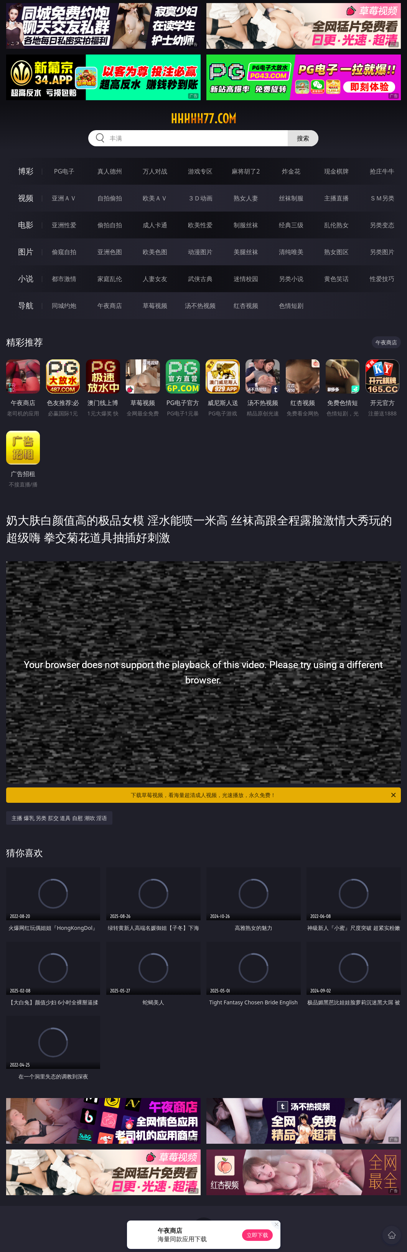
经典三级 (291, 225)
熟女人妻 (246, 198)
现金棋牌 (336, 171)
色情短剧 (291, 305)
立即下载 (257, 1235)
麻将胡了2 (246, 171)
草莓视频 (155, 305)
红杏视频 (246, 305)
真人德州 (109, 171)
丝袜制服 (291, 198)
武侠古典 (200, 279)
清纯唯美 (291, 252)
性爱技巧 (382, 279)
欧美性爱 (200, 225)
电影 (25, 225)
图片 (25, 251)
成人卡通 (155, 225)
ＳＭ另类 (382, 198)
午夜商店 (109, 305)
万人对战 (155, 171)
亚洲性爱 (64, 225)
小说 (25, 278)
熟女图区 (336, 252)
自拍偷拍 (109, 198)
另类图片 (382, 252)
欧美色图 (155, 252)
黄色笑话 (336, 279)
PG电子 (64, 171)
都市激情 (64, 279)
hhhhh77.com (203, 118)
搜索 (303, 138)
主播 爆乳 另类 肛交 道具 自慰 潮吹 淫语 (59, 818)
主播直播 (336, 198)
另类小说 (291, 279)
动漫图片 (200, 252)
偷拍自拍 (109, 225)
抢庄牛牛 (382, 171)
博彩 (25, 171)
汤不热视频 (200, 305)
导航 (25, 305)
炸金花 (291, 171)
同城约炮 (64, 305)
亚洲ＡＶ (64, 198)
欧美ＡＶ (155, 198)
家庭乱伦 (109, 279)
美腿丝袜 (246, 252)
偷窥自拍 (64, 252)
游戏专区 (200, 171)
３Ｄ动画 (200, 198)
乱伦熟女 (336, 225)
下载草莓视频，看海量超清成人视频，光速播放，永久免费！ (264, 795)
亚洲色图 (109, 252)
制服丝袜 (246, 225)
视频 (25, 198)
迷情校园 (246, 279)
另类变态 (382, 225)
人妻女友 (155, 279)
